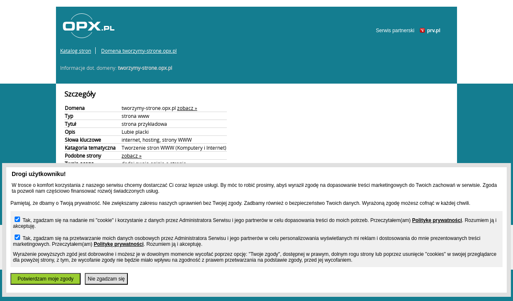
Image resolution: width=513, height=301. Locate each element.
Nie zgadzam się (106, 279)
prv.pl (433, 30)
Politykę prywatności (437, 220)
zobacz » (187, 108)
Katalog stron (75, 50)
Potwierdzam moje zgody (46, 279)
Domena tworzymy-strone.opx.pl (139, 50)
